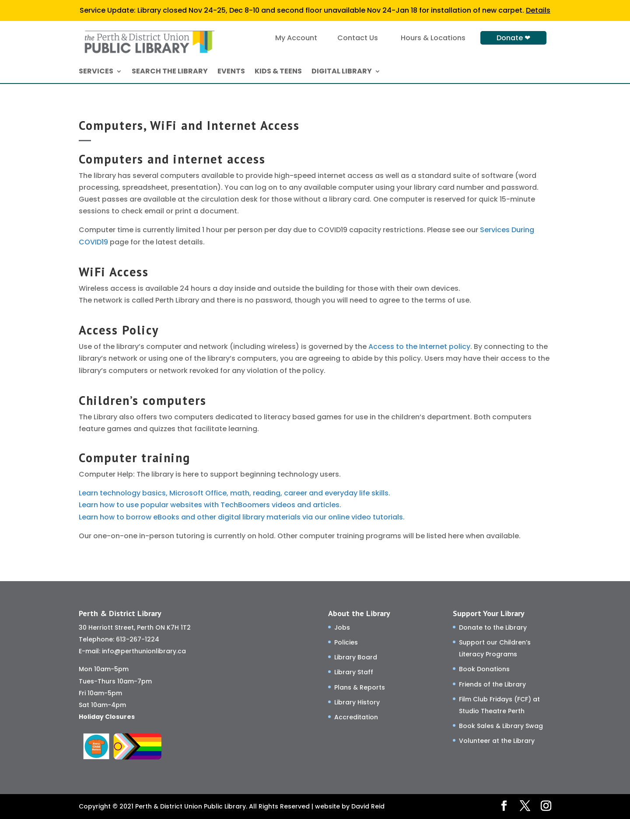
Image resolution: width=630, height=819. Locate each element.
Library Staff (353, 672)
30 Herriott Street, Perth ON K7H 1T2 (135, 627)
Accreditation (356, 717)
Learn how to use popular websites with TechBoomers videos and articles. (210, 505)
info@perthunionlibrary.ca (144, 651)
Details (538, 10)
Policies (346, 642)
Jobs (342, 627)
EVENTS (231, 72)
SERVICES (96, 72)
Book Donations (484, 669)
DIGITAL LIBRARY (342, 72)
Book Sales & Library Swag (501, 725)
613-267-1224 (137, 639)
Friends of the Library (492, 684)
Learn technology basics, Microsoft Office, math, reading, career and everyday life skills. (234, 493)
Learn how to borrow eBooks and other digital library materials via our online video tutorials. (242, 517)
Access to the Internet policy (419, 347)
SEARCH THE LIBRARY (170, 72)
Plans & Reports (359, 687)
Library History (357, 702)
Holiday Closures (107, 716)
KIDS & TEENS (278, 72)
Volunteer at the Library (497, 740)
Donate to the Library (493, 627)
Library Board (355, 657)
